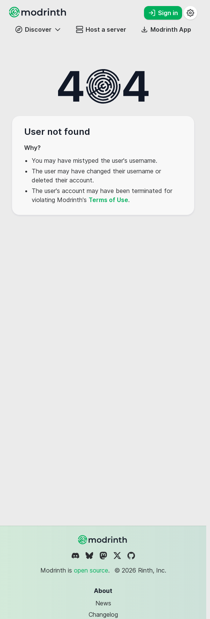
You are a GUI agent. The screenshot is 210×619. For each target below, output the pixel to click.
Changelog (103, 614)
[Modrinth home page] (38, 15)
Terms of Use (108, 200)
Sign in (163, 13)
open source (91, 570)
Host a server (101, 29)
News (103, 603)
